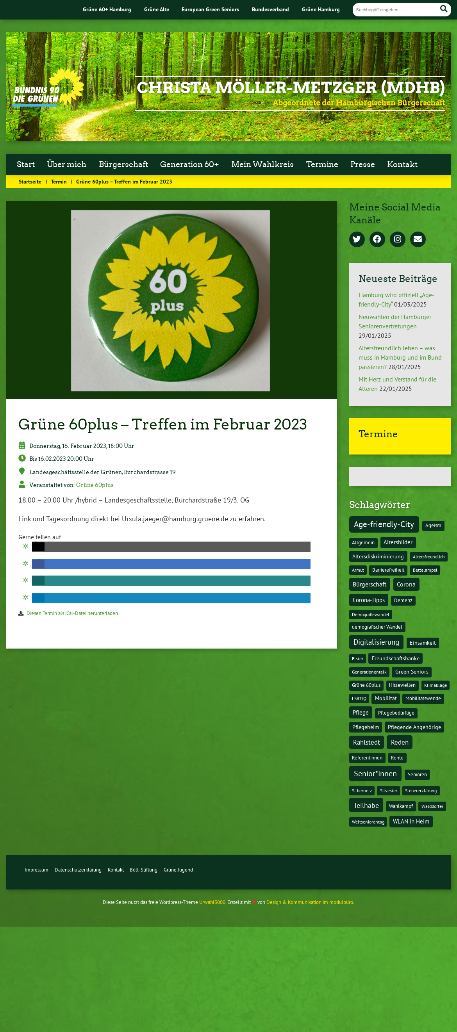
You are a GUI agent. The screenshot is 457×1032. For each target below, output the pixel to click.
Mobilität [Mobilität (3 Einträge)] (386, 698)
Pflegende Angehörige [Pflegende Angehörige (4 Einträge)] (414, 727)
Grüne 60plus (95, 484)
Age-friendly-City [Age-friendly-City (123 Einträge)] (384, 524)
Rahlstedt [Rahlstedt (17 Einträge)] (366, 742)
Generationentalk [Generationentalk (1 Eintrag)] (369, 672)
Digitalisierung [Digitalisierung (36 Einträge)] (376, 642)
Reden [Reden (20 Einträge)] (400, 742)
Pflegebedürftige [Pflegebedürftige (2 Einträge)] (396, 712)
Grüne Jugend (178, 869)
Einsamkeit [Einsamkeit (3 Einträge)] (423, 642)
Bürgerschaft (123, 164)
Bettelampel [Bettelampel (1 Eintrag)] (425, 570)
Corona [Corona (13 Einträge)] (406, 584)
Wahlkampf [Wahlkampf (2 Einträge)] (401, 806)
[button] (38, 546)
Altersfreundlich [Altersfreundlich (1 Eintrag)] (429, 557)
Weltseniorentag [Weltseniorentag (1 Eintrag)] (368, 822)
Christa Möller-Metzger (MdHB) (291, 87)
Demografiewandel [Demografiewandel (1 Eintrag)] (370, 614)
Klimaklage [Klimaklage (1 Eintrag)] (435, 685)
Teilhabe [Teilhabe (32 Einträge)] (366, 805)
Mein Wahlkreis (262, 164)
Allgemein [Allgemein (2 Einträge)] (363, 542)
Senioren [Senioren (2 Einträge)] (417, 774)
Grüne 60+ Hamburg (107, 9)
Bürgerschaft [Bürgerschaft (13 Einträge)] (369, 584)
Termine (322, 164)
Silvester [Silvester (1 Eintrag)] (388, 790)
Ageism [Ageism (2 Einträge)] (433, 525)
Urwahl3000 (212, 902)
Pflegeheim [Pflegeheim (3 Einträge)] (365, 727)
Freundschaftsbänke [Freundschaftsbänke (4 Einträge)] (396, 658)
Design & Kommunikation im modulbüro (309, 902)
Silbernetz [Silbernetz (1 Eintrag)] (362, 790)
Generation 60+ (189, 164)
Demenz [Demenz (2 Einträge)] (403, 600)
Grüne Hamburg (321, 9)
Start (26, 164)
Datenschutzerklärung (78, 869)
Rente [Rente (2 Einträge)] (397, 757)
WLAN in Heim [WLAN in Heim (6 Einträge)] (411, 821)
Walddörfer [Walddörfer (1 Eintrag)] (432, 806)
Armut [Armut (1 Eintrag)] (358, 570)
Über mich (66, 164)
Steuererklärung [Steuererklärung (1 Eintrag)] (421, 790)
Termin (59, 181)
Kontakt (402, 164)
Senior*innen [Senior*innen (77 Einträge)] (375, 773)
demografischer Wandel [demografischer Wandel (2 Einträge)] (377, 627)
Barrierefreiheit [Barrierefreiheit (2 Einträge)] (388, 570)
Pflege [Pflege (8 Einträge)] (361, 712)
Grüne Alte (156, 9)
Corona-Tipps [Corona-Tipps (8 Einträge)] (369, 600)
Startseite (30, 181)
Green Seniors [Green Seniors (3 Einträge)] (411, 671)
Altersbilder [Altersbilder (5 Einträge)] (398, 542)
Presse (362, 164)
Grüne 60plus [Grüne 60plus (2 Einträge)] (366, 685)
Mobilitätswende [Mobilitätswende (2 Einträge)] (423, 698)
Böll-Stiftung (143, 869)
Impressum (36, 869)
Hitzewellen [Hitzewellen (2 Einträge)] (402, 685)
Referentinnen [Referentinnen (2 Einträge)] (367, 757)
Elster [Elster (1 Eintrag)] (357, 658)
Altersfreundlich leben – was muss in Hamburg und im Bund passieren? (400, 357)
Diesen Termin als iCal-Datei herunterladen (72, 613)
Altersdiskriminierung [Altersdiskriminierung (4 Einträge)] (378, 556)
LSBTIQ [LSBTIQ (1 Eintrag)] (359, 698)
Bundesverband (270, 9)
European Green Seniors (210, 9)
